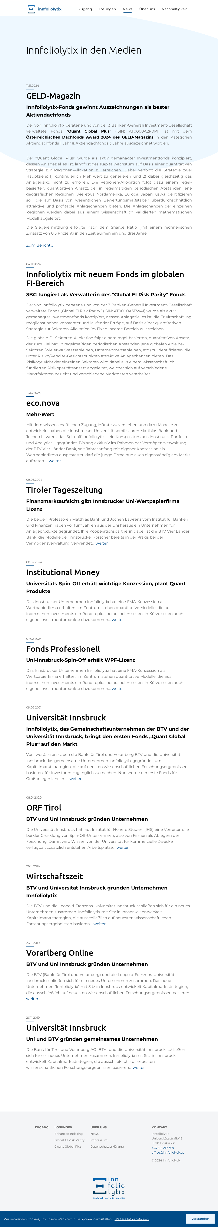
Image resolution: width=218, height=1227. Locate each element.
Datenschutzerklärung (107, 1146)
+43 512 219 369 (163, 1148)
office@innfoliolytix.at (168, 1152)
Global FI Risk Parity (69, 1140)
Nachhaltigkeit (174, 9)
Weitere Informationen (132, 1220)
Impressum (99, 1140)
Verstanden (200, 1220)
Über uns (147, 9)
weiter (55, 461)
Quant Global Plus (68, 1146)
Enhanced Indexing (68, 1134)
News (127, 9)
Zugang (85, 9)
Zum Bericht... (39, 245)
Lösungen (107, 9)
